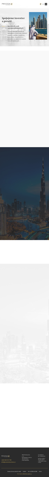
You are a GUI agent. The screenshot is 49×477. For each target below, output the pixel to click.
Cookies (24, 471)
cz (43, 4)
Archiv (40, 471)
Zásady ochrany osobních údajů (14, 471)
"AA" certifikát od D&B (32, 471)
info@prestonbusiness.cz (8, 462)
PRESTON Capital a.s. (27, 473)
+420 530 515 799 (6, 460)
